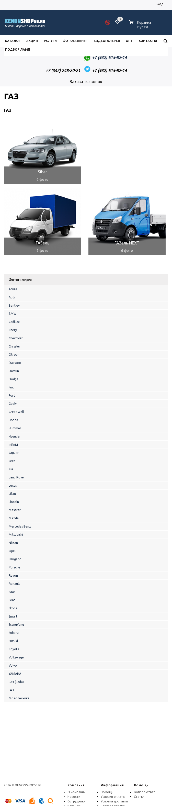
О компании (76, 792)
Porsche (14, 567)
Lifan (12, 493)
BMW (12, 313)
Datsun (14, 371)
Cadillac (14, 321)
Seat (12, 600)
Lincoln (14, 501)
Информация (112, 785)
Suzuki (13, 641)
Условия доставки (114, 801)
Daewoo (15, 362)
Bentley (14, 305)
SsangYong (16, 624)
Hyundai (14, 436)
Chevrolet (16, 338)
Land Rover (17, 477)
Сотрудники (76, 801)
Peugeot (15, 559)
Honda (13, 420)
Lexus (13, 485)
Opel (12, 551)
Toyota (14, 649)
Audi (12, 297)
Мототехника (19, 698)
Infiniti (13, 444)
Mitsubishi (16, 534)
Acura (13, 289)
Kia (11, 469)
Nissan (13, 542)
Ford (12, 395)
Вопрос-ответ (144, 792)
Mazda (14, 518)
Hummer (15, 428)
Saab (12, 592)
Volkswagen (17, 657)
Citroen (14, 354)
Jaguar (14, 452)
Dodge (13, 379)
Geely (13, 403)
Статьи (139, 796)
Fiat (11, 387)
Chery (13, 330)
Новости (73, 796)
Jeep (12, 461)
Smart (13, 616)
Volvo (13, 665)
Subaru (14, 632)
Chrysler (14, 346)
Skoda (13, 608)
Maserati (15, 510)
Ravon (13, 575)
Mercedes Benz (20, 526)
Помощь (141, 785)
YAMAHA (15, 673)
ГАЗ (11, 690)
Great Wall (16, 411)
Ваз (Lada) (16, 682)
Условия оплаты (113, 796)
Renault (14, 583)
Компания (76, 785)
